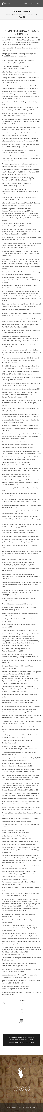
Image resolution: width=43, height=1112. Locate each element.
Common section (18, 15)
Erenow (10, 1107)
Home (8, 15)
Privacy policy (31, 1107)
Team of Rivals (31, 15)
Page (20, 1001)
